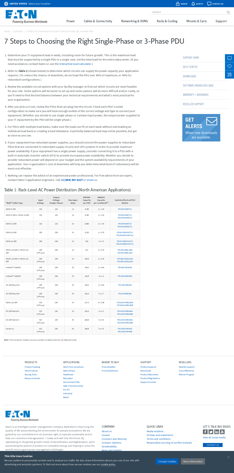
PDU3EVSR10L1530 (125, 258)
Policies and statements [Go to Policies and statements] (160, 435)
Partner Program (186, 374)
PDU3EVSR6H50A (125, 276)
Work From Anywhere (73, 367)
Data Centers (69, 370)
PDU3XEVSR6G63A (125, 320)
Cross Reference (186, 370)
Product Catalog (32, 367)
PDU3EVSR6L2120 (125, 252)
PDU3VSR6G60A (125, 293)
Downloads (189, 76)
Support (221, 21)
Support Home (191, 57)
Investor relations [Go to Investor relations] (111, 442)
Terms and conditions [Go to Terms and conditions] (159, 438)
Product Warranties (149, 374)
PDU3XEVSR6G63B (125, 322)
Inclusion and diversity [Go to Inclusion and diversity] (114, 438)
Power (70, 21)
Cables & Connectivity (98, 21)
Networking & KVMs (134, 21)
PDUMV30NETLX (125, 223)
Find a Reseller (108, 367)
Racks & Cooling (167, 21)
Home (7, 31)
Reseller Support (193, 104)
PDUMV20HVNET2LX (124, 235)
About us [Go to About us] (107, 431)
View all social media (214, 437)
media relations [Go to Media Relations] (155, 431)
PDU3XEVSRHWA (125, 328)
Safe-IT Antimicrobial (73, 385)
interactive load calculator (75, 64)
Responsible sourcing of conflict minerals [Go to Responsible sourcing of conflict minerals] (169, 442)
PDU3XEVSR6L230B (125, 302)
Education (68, 378)
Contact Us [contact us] (213, 445)
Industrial (67, 393)
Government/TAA (71, 382)
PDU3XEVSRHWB (125, 331)
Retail (66, 397)
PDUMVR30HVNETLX (125, 244)
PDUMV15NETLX (125, 209)
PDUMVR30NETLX (125, 226)
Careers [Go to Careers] (106, 435)
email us (92, 180)
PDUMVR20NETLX (125, 217)
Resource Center (32, 378)
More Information (193, 461)
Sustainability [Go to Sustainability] (109, 446)
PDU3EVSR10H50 (125, 267)
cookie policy (108, 464)
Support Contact (148, 382)
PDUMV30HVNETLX (125, 241)
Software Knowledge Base (198, 85)
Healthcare (68, 374)
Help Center (190, 66)
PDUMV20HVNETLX (125, 232)
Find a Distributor (110, 370)
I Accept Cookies (167, 461)
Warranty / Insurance (196, 94)
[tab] (205, 57)
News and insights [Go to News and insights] (112, 450)
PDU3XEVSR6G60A (125, 311)
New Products (31, 370)
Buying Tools (31, 374)
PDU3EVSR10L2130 (125, 261)
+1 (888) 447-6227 (72, 180)
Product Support (148, 367)
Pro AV (66, 389)
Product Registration (150, 378)
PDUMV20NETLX (125, 215)
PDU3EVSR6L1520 (125, 250)
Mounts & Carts (196, 21)
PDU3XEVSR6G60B (125, 314)
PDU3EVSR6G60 (125, 285)
